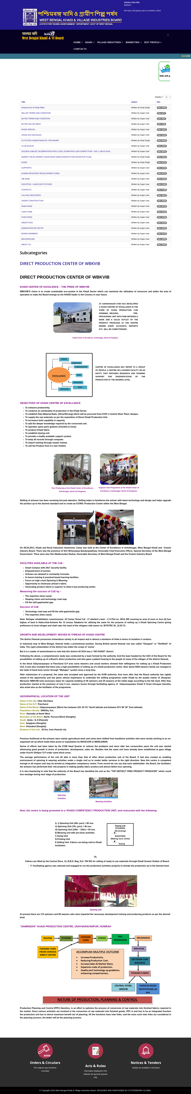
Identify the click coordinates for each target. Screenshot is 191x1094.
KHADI (88, 42)
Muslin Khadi (26, 206)
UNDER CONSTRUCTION (32, 201)
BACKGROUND (28, 239)
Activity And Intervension (31, 135)
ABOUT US (26, 244)
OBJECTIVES (27, 223)
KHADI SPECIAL (28, 129)
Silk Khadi (25, 179)
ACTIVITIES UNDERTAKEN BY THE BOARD (40, 140)
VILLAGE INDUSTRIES (109, 42)
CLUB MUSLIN (27, 146)
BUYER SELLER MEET (31, 124)
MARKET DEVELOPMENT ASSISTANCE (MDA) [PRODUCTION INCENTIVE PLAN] (56, 157)
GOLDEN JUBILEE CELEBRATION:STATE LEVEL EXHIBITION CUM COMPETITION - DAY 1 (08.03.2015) (65, 151)
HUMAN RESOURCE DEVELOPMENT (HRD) (40, 173)
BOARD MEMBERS (29, 234)
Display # (159, 97)
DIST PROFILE (152, 42)
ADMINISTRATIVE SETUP (32, 228)
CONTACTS (80, 48)
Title (23, 102)
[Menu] (168, 35)
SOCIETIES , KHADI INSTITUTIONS (36, 184)
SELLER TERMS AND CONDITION (36, 113)
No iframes (95, 56)
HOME (77, 42)
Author (134, 102)
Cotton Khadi (26, 212)
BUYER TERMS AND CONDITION (35, 119)
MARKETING (133, 42)
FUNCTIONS (26, 217)
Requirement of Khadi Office (33, 108)
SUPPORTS (26, 168)
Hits (158, 102)
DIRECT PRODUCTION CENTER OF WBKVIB (60, 263)
